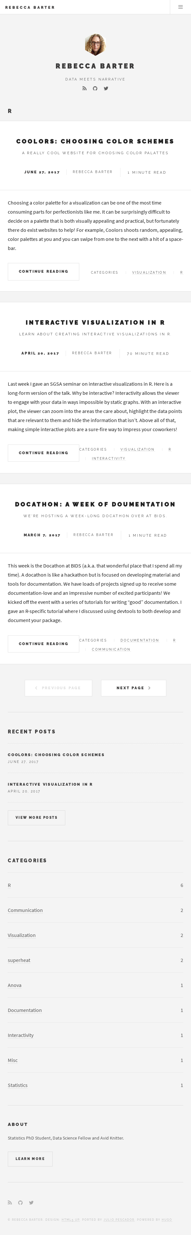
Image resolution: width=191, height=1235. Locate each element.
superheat (19, 960)
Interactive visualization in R (95, 322)
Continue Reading (44, 271)
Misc (13, 1060)
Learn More (30, 1159)
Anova (14, 985)
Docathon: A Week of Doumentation (95, 504)
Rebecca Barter (30, 7)
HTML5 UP (71, 1219)
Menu (180, 7)
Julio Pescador (119, 1219)
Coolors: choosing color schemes (95, 141)
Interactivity (109, 458)
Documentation (140, 640)
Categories (27, 860)
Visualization (149, 272)
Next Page (130, 688)
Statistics (18, 1085)
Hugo (167, 1219)
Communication (111, 649)
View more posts (36, 817)
